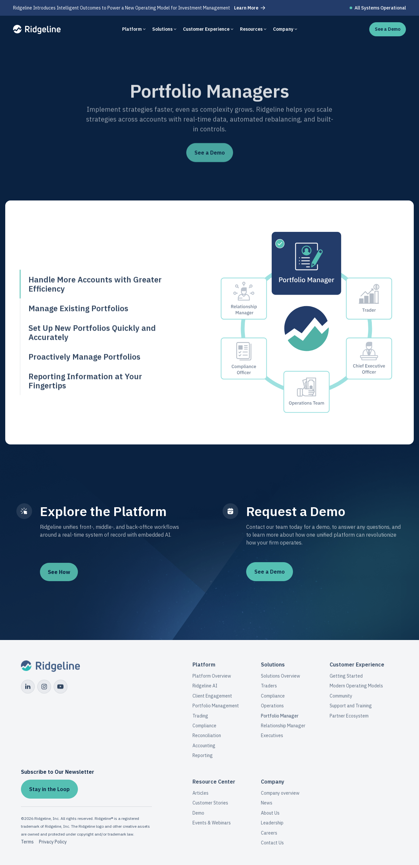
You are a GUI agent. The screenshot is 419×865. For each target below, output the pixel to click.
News (266, 806)
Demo (198, 816)
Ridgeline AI (204, 689)
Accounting (203, 749)
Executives (272, 738)
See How (59, 572)
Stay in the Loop (49, 789)
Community (341, 699)
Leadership (272, 826)
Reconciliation (206, 738)
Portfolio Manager (280, 719)
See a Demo (269, 571)
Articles (200, 796)
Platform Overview (211, 679)
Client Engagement (212, 699)
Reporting (202, 758)
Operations (272, 709)
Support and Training (351, 709)
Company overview (280, 796)
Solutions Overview (280, 679)
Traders (269, 689)
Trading (200, 719)
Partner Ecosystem (349, 719)
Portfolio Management (215, 709)
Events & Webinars (211, 826)
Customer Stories (210, 806)
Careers (269, 836)
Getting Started (346, 679)
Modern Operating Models (356, 689)
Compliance (204, 729)
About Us (270, 816)
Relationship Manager (283, 729)
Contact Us (272, 845)
